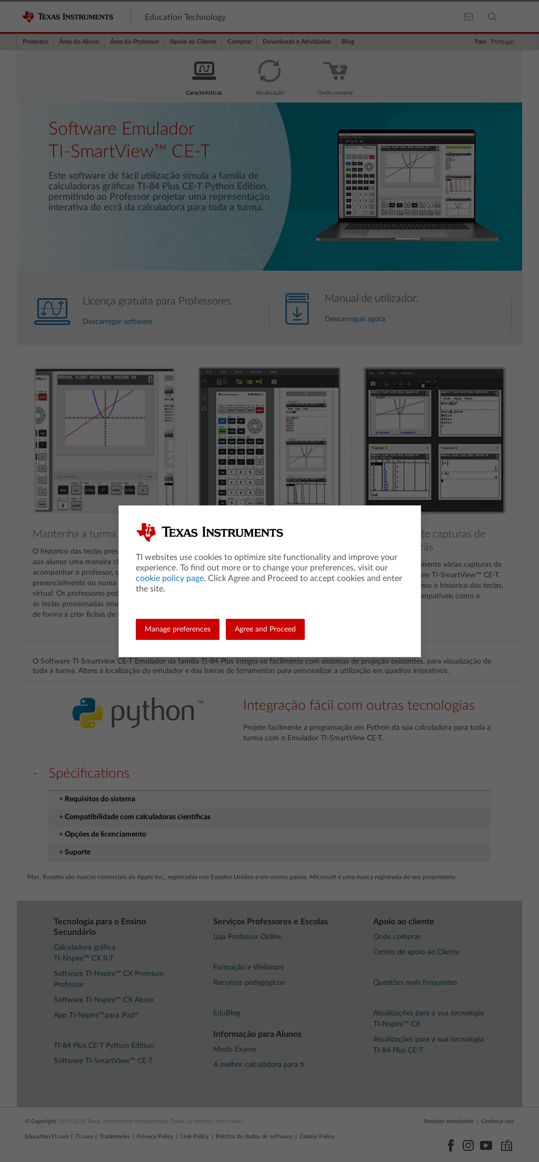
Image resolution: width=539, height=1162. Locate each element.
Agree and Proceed (265, 629)
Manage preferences (178, 629)
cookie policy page (170, 578)
